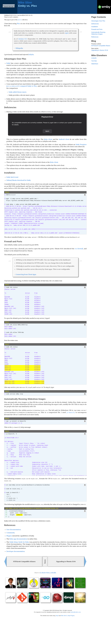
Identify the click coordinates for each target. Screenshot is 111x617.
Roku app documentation (18, 538)
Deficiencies (95, 23)
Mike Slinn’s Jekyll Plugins (67, 614)
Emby (8, 63)
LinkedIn (53, 571)
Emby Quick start (12, 177)
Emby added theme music (17, 92)
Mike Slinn (25, 2)
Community (10, 531)
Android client (64, 139)
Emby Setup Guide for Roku (19, 541)
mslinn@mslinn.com (75, 611)
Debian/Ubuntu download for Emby (18, 180)
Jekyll (57, 614)
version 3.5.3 (22, 39)
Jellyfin (31, 54)
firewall (79, 248)
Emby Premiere (81, 144)
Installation (94, 26)
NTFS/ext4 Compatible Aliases (100, 45)
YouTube (94, 61)
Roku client (48, 139)
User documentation (13, 528)
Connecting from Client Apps (26, 274)
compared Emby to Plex (21, 86)
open (67, 33)
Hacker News (46, 571)
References (94, 37)
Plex (18, 23)
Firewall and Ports (96, 29)
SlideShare (94, 63)
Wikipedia (19, 48)
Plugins (9, 534)
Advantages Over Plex (98, 21)
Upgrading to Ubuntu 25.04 (99, 50)
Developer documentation (15, 550)
